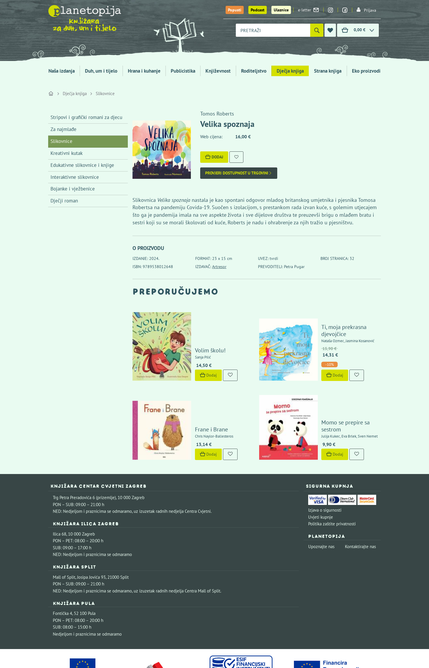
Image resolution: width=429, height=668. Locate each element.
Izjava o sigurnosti (324, 471)
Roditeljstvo (253, 71)
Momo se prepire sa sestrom (339, 391)
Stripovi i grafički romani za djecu (86, 117)
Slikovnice (105, 93)
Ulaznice (281, 10)
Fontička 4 (62, 575)
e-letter (308, 10)
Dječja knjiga (290, 71)
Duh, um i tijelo (101, 71)
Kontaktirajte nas (360, 508)
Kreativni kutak (66, 153)
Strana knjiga (327, 71)
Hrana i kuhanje (144, 71)
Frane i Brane (194, 391)
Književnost (218, 71)
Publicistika (183, 71)
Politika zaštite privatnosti (332, 485)
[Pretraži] (316, 30)
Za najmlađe (63, 129)
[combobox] (273, 30)
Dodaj (214, 157)
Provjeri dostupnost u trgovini (238, 173)
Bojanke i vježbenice (72, 189)
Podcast (257, 10)
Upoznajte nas (321, 508)
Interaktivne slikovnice (74, 177)
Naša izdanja (61, 71)
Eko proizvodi (366, 71)
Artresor (219, 266)
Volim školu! (193, 332)
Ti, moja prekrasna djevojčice (340, 315)
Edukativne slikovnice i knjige (82, 165)
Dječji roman (64, 200)
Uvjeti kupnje (320, 478)
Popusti (234, 10)
